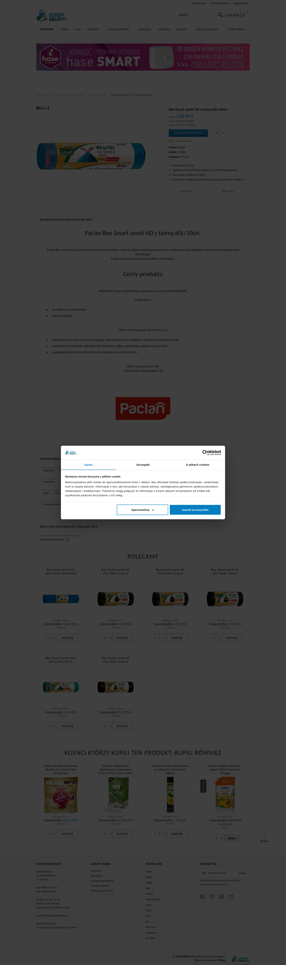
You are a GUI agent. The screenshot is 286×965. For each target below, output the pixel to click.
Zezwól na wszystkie (195, 509)
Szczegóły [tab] (143, 464)
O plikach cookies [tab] (197, 464)
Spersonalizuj (143, 509)
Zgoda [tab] (88, 464)
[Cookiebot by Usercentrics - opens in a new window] (205, 452)
